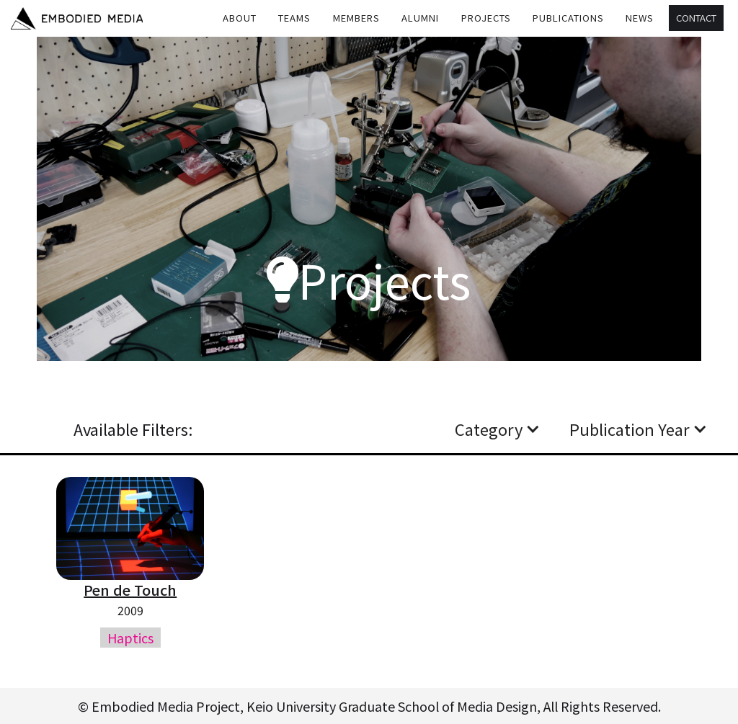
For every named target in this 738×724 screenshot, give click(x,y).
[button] (294, 18)
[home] (77, 18)
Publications (568, 17)
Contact (696, 17)
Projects (486, 17)
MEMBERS (356, 17)
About (240, 17)
